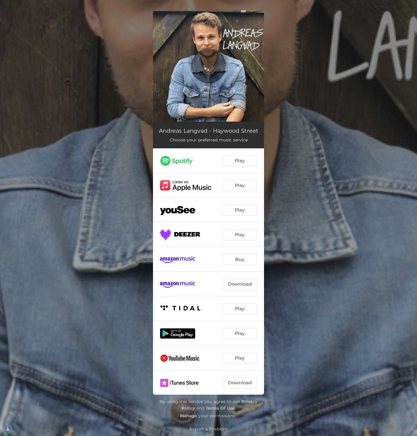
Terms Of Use (220, 408)
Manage (188, 415)
